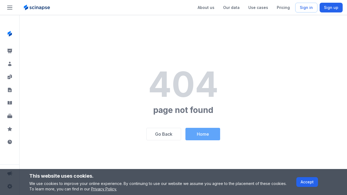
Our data (231, 7)
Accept (307, 182)
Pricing (283, 7)
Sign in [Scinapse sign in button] (306, 7)
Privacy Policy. (104, 189)
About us (206, 7)
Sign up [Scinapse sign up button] (331, 7)
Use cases (258, 7)
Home (203, 134)
